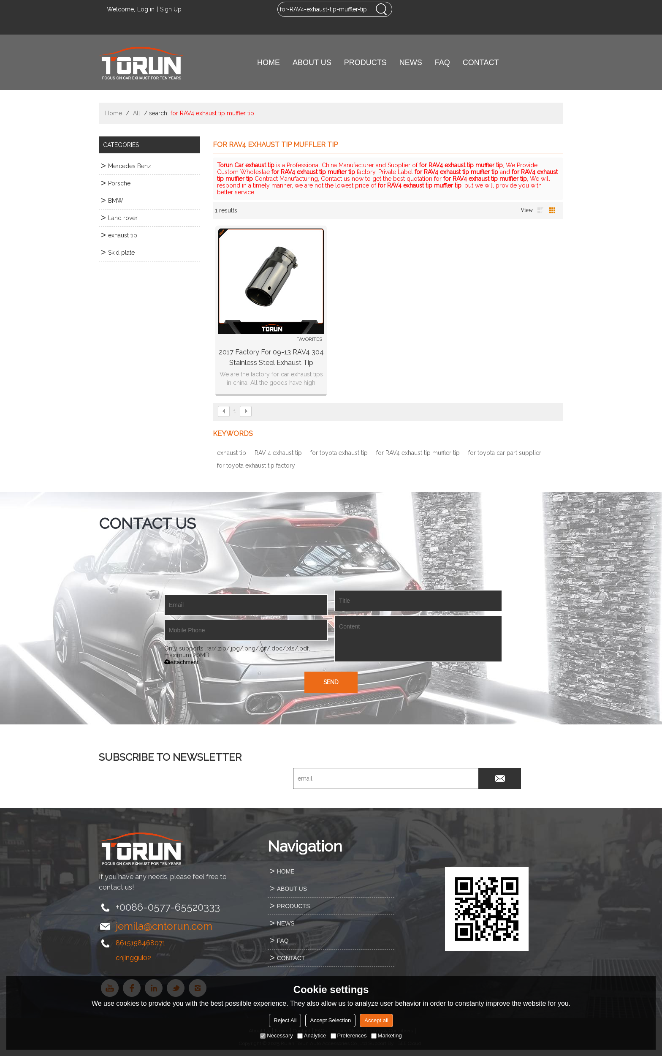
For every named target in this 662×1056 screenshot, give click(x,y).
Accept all (376, 1020)
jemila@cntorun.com (164, 926)
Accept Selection (330, 1020)
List (540, 210)
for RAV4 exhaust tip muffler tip (418, 452)
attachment (181, 662)
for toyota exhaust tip (339, 452)
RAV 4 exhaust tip (278, 452)
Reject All (285, 1020)
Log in (146, 9)
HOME (268, 62)
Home (113, 113)
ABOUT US (312, 62)
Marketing (386, 1035)
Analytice (311, 1035)
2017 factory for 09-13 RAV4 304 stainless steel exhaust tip (271, 357)
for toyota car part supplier (504, 452)
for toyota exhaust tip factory (256, 465)
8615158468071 (141, 943)
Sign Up (171, 9)
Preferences (349, 1035)
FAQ (442, 62)
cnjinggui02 (133, 958)
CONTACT (481, 62)
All (136, 113)
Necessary (276, 1035)
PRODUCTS (365, 62)
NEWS (410, 62)
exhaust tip (231, 452)
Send (331, 682)
